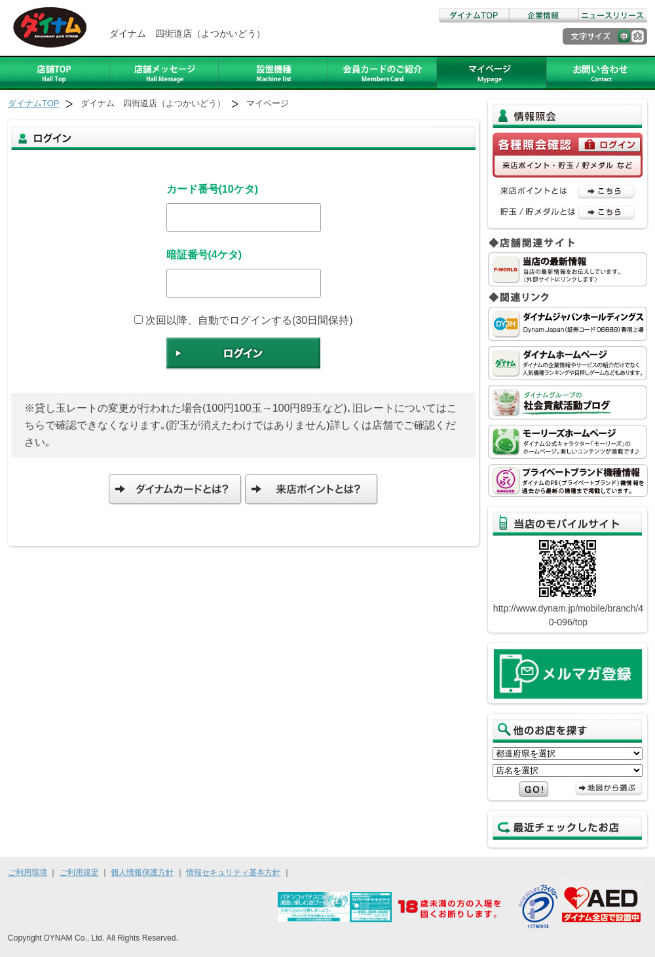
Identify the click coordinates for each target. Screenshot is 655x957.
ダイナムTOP (473, 15)
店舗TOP (55, 73)
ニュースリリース (612, 15)
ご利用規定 (79, 872)
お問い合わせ (600, 73)
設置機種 (273, 73)
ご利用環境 (27, 872)
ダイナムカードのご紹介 (382, 73)
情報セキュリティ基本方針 (233, 872)
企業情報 (543, 15)
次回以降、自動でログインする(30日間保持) (243, 320)
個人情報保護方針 (142, 872)
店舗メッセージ (164, 73)
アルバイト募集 (491, 73)
